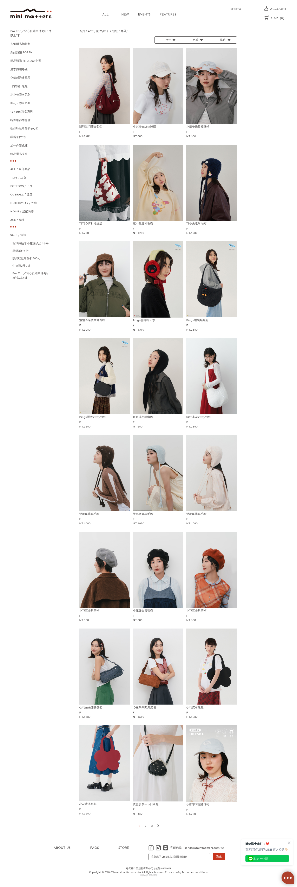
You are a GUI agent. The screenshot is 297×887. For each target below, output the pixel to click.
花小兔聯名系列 (20, 94)
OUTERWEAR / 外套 (23, 203)
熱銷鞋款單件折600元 (24, 128)
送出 (219, 856)
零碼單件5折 (18, 137)
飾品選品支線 (19, 154)
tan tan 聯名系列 (21, 111)
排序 (223, 40)
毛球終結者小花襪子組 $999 (30, 243)
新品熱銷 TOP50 (21, 52)
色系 (195, 40)
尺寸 (168, 40)
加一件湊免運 (19, 145)
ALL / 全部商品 (20, 169)
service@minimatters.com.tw (204, 848)
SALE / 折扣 (18, 235)
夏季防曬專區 (19, 69)
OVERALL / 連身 (21, 194)
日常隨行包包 (19, 86)
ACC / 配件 (17, 220)
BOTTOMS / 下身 (21, 186)
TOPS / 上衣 (18, 177)
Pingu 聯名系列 (20, 103)
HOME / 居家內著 (22, 211)
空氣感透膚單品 (20, 78)
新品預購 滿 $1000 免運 (25, 61)
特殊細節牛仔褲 (20, 120)
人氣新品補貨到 (20, 44)
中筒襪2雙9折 (21, 266)
